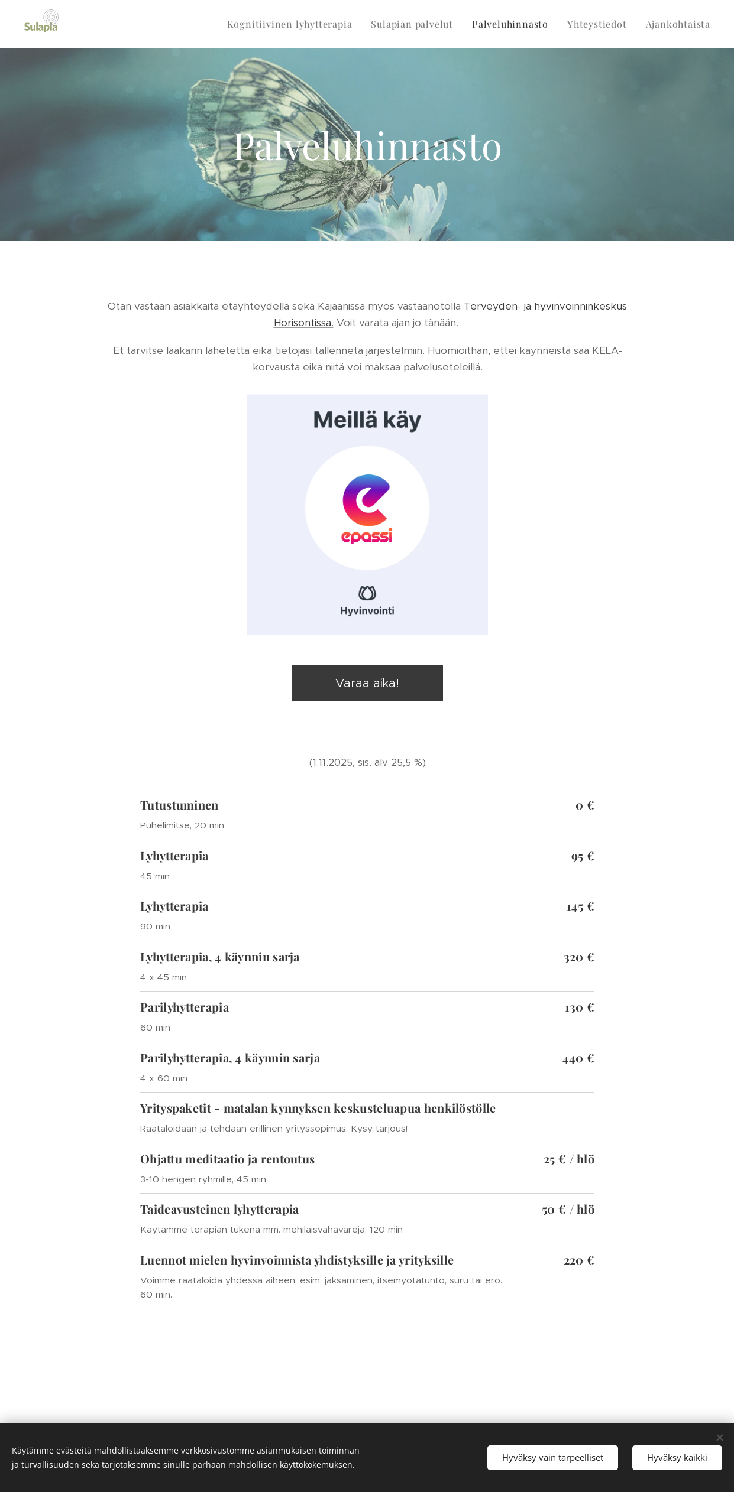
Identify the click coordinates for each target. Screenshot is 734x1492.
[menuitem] (293, 24)
